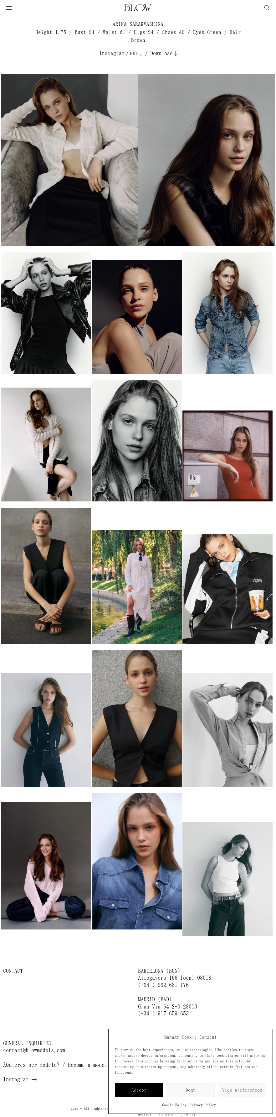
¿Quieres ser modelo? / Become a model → (59, 1065)
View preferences (242, 1090)
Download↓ (164, 53)
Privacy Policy (203, 1105)
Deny (191, 1090)
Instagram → (20, 1079)
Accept (138, 1090)
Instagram (112, 53)
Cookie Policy (174, 1105)
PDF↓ (137, 53)
